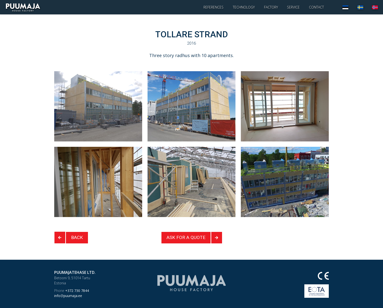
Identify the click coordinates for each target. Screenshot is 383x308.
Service (293, 7)
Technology (244, 7)
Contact (316, 7)
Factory (271, 7)
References (213, 7)
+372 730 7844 (71, 290)
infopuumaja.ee (68, 295)
